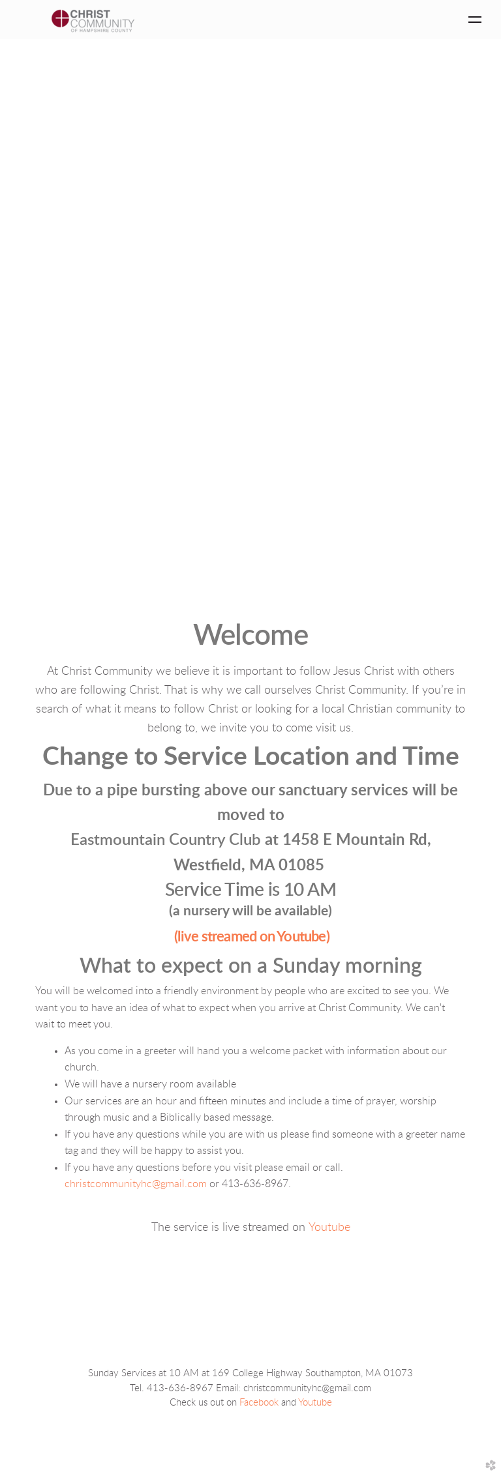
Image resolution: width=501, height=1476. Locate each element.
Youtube (329, 1227)
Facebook (259, 1403)
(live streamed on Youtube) (251, 937)
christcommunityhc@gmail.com (136, 1184)
